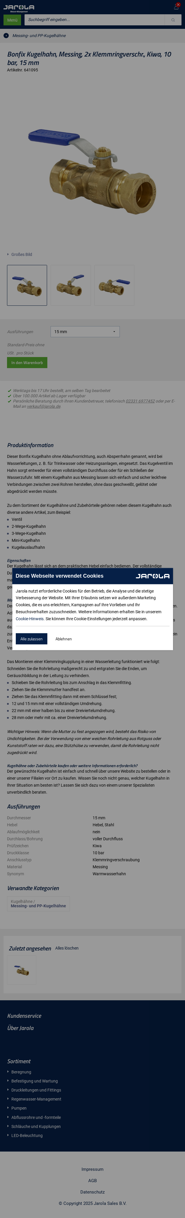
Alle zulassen (31, 639)
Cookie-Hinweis (30, 618)
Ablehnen (64, 639)
